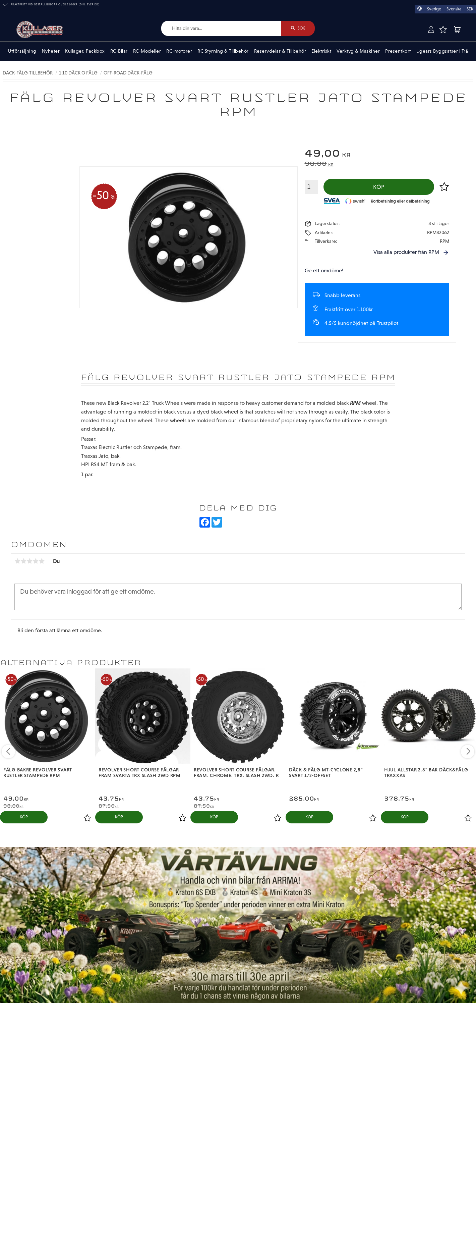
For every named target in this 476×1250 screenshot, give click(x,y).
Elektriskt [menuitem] (321, 51)
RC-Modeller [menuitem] (147, 51)
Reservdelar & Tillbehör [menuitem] (280, 51)
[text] (377, 154)
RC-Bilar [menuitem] (119, 51)
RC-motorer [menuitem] (179, 51)
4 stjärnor (36, 561)
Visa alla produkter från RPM (406, 252)
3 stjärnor (29, 561)
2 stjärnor (23, 561)
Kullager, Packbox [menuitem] (85, 51)
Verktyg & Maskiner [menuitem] (358, 51)
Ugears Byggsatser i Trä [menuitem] (442, 51)
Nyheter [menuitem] (51, 51)
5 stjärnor (42, 561)
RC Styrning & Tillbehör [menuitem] (223, 51)
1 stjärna (17, 561)
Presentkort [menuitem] (398, 51)
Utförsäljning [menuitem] (22, 51)
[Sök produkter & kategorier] (221, 28)
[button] (442, 29)
